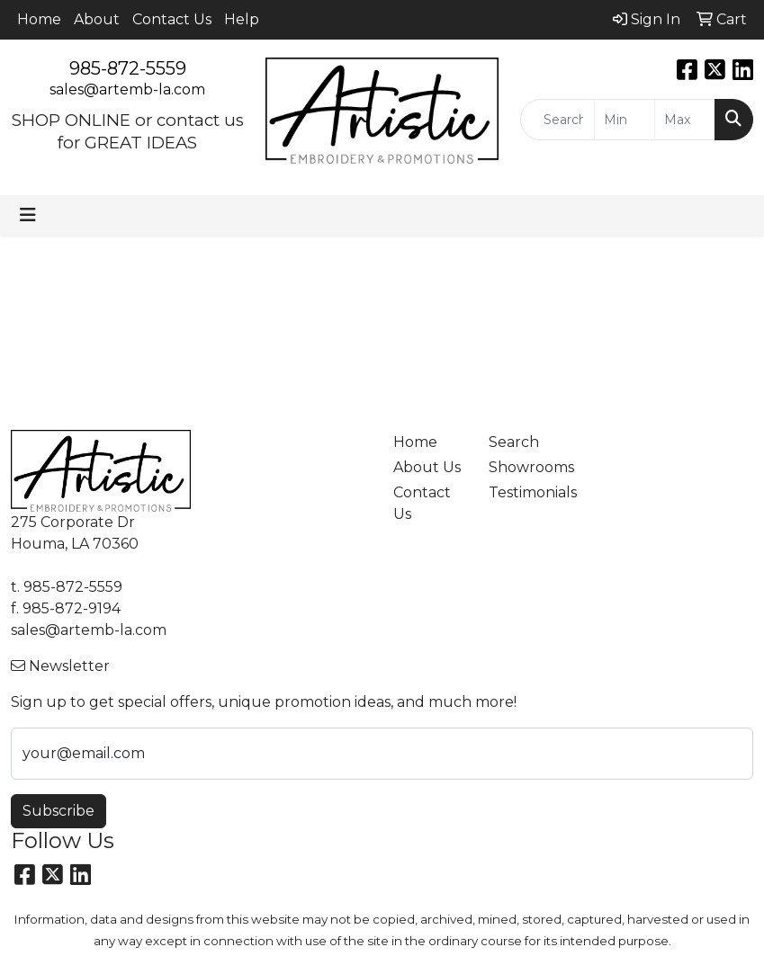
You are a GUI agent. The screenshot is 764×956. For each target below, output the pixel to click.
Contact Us (171, 19)
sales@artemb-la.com (127, 89)
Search (514, 442)
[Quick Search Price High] (684, 119)
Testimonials (525, 492)
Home (39, 19)
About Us (427, 467)
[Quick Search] (557, 119)
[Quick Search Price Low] (624, 119)
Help (241, 19)
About (97, 19)
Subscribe (58, 810)
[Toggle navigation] (28, 215)
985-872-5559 (127, 68)
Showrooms (525, 467)
